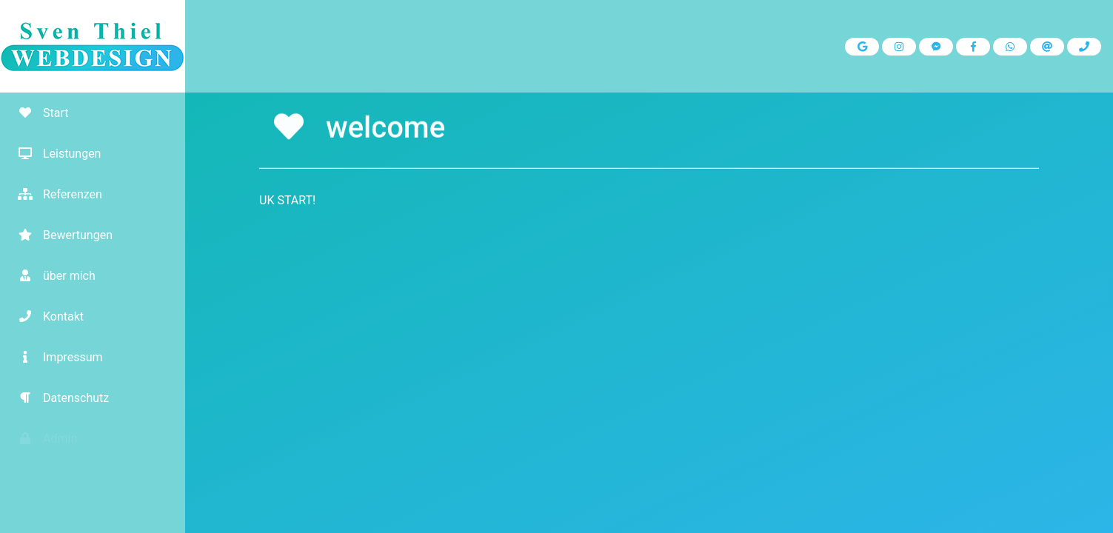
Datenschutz (58, 398)
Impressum (55, 357)
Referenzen (54, 194)
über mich (51, 276)
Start (37, 113)
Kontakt (45, 316)
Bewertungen (60, 235)
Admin (42, 439)
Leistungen (54, 154)
